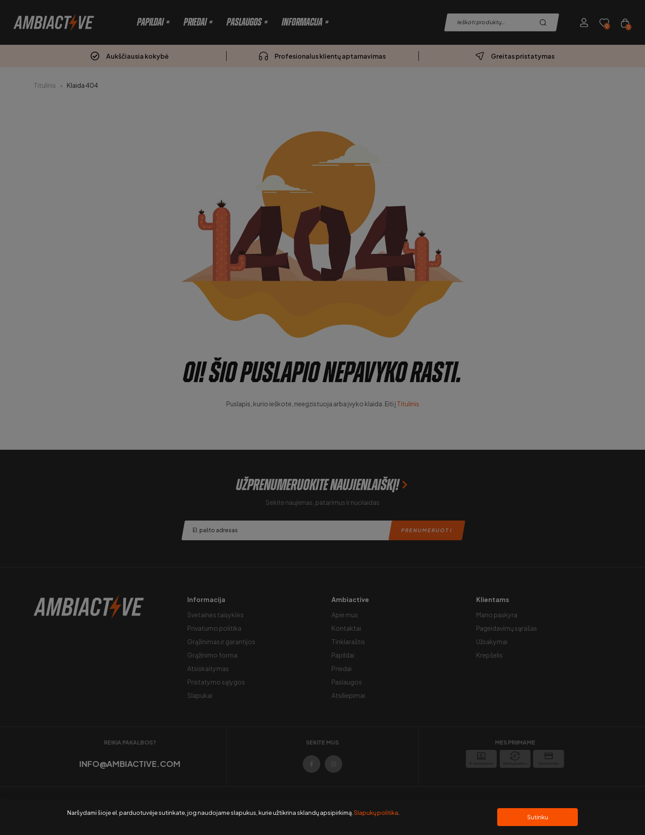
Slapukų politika (376, 812)
